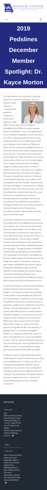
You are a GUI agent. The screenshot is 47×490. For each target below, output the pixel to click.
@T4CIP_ (7, 435)
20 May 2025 (8, 410)
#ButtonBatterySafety (13, 415)
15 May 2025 (8, 451)
